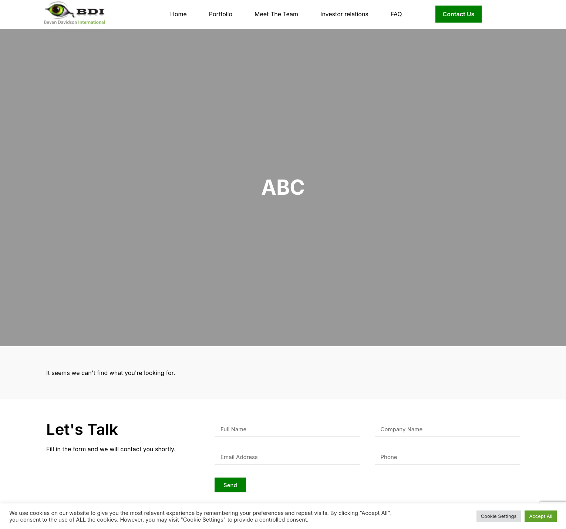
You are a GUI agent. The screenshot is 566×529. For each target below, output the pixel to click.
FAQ (396, 14)
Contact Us (459, 14)
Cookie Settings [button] (499, 516)
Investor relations (344, 14)
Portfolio (220, 14)
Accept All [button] (540, 516)
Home (178, 14)
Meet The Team (276, 14)
